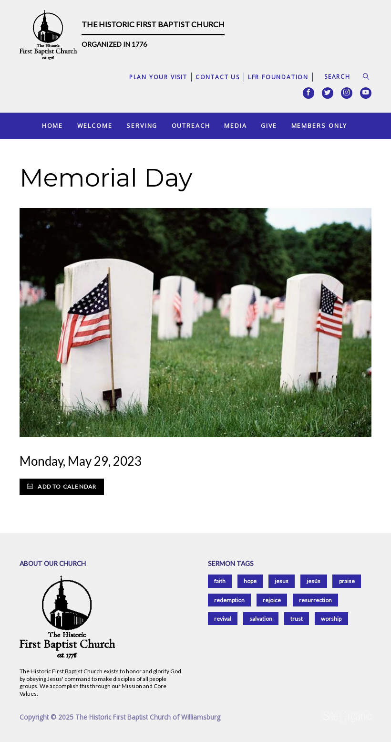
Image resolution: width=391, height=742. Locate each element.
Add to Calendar (61, 486)
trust (296, 618)
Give (269, 125)
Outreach (191, 125)
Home (52, 125)
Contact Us (218, 77)
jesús (313, 581)
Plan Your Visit (158, 77)
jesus (281, 581)
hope (250, 581)
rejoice (272, 600)
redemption (229, 600)
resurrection (315, 600)
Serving (141, 125)
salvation (260, 618)
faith (220, 581)
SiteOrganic (347, 716)
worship (331, 618)
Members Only (319, 125)
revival (222, 618)
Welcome (95, 125)
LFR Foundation (278, 77)
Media (235, 125)
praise (347, 581)
